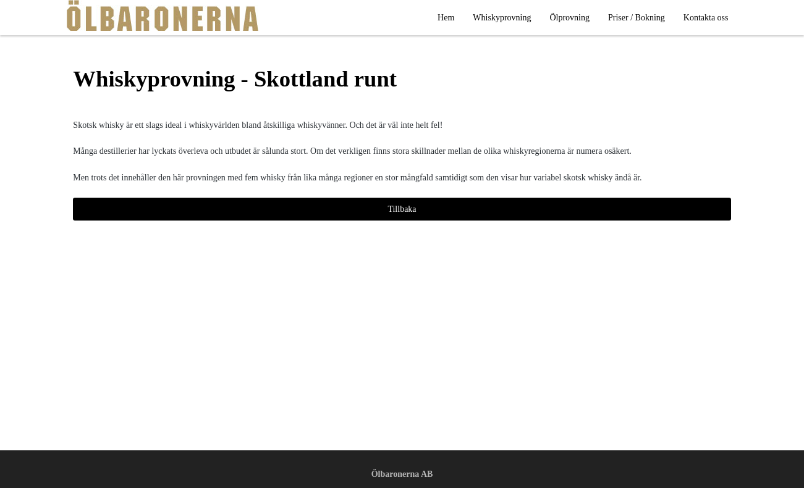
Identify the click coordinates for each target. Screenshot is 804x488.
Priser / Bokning (636, 17)
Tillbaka (401, 209)
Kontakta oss (706, 17)
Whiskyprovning (502, 17)
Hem (446, 17)
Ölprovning (569, 17)
